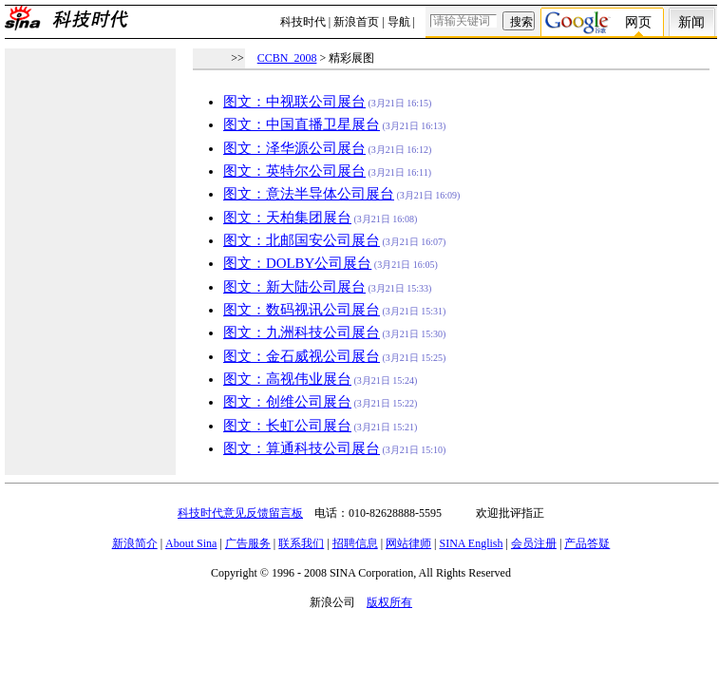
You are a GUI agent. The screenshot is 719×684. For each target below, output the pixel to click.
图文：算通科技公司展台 (301, 448)
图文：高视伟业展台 (287, 379)
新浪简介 (135, 543)
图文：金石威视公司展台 (301, 356)
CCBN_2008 (287, 58)
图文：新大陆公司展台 (294, 286)
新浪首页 (356, 21)
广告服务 (248, 543)
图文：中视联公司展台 (294, 101)
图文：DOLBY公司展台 (297, 263)
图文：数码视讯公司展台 (301, 309)
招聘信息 (355, 543)
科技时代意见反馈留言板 (240, 513)
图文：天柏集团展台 (287, 217)
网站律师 (408, 543)
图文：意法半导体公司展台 (308, 193)
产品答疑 (587, 543)
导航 (399, 21)
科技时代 (303, 21)
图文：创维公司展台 (287, 401)
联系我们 (301, 543)
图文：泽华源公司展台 (294, 148)
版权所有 (389, 602)
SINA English (470, 543)
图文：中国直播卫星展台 (301, 124)
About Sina (191, 543)
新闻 (691, 22)
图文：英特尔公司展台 (294, 171)
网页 (638, 22)
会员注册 (534, 543)
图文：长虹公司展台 (287, 425)
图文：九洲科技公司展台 (301, 332)
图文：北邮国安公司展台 (301, 240)
